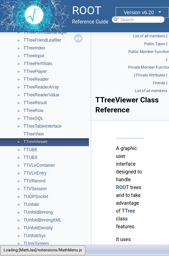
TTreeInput (33, 55)
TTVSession (35, 188)
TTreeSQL (33, 118)
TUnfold (30, 204)
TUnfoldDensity (38, 227)
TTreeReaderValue (41, 94)
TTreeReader (36, 79)
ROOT (122, 187)
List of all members (149, 36)
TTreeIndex (34, 48)
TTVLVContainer (39, 165)
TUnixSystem (36, 243)
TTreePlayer (35, 71)
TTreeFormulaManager (45, 32)
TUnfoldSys (34, 235)
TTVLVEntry (34, 173)
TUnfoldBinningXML (42, 220)
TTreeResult (35, 102)
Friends (159, 83)
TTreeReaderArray (41, 87)
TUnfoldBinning (38, 212)
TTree (128, 211)
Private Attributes (150, 75)
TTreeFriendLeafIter (42, 40)
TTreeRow (33, 110)
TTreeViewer (35, 141)
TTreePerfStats (37, 63)
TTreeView (33, 134)
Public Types (154, 44)
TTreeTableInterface (42, 126)
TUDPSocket (35, 196)
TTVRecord (34, 180)
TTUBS (30, 157)
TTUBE (30, 149)
